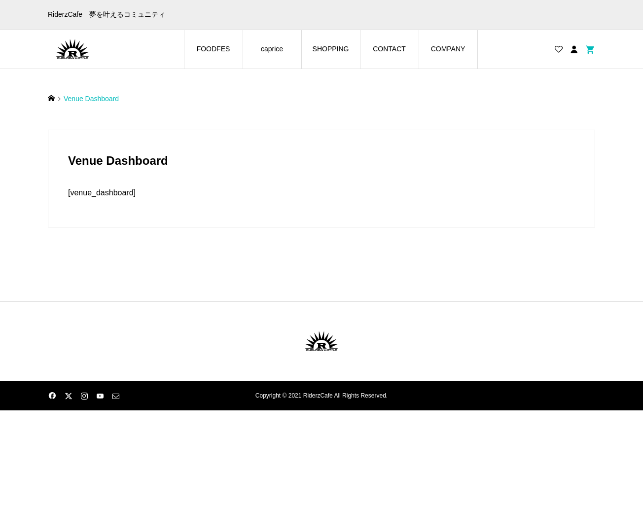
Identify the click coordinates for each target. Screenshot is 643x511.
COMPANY (448, 49)
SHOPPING (331, 49)
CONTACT (389, 49)
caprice (272, 49)
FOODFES (213, 49)
